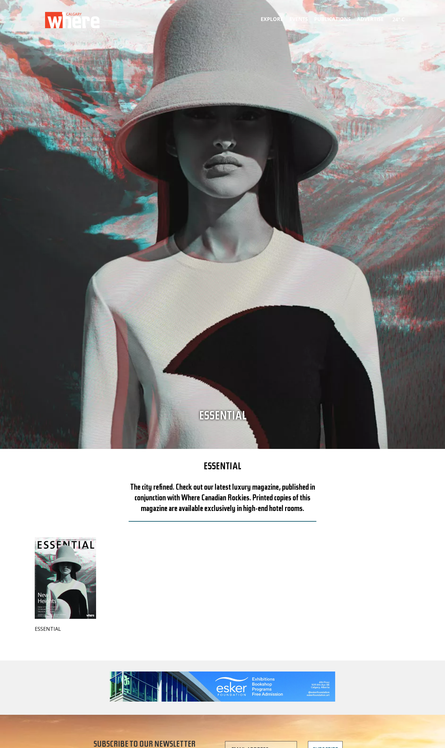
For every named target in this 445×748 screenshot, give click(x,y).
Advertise (370, 19)
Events (298, 19)
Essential (222, 417)
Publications (332, 19)
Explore (272, 19)
